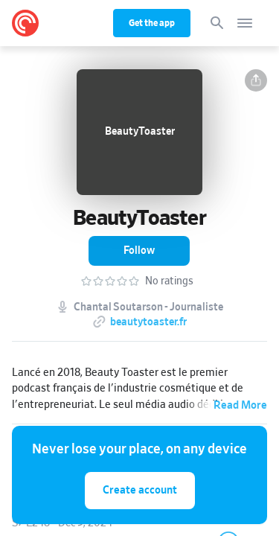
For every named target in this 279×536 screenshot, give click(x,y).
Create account (140, 490)
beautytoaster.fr (148, 322)
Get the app (152, 23)
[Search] (217, 23)
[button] (256, 80)
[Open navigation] (245, 23)
